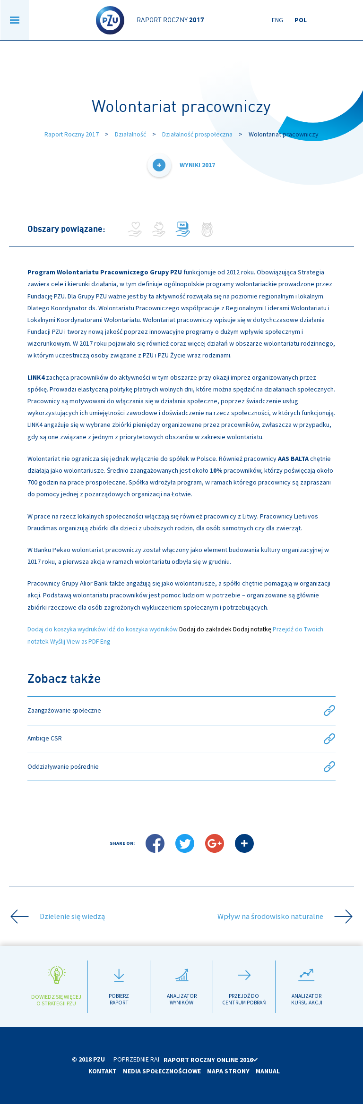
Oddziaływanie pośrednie (181, 767)
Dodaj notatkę (257, 628)
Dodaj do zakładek (210, 628)
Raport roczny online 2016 (227, 1060)
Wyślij (59, 641)
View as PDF (85, 641)
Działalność (130, 134)
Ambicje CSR (181, 739)
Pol (300, 20)
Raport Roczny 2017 (71, 134)
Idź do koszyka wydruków (146, 628)
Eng (277, 20)
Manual (268, 1072)
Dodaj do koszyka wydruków (67, 628)
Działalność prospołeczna (198, 134)
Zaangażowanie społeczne (181, 710)
